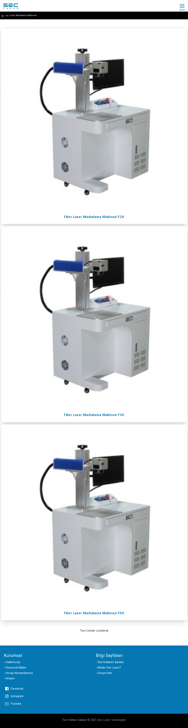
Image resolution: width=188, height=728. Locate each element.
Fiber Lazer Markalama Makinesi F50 (94, 613)
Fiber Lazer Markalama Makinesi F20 (94, 217)
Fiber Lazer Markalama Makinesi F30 (94, 415)
